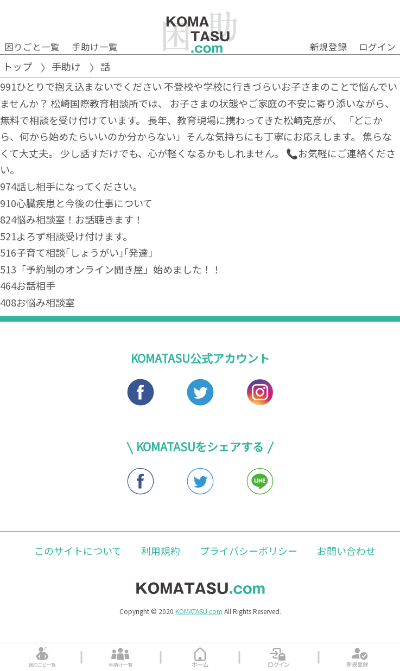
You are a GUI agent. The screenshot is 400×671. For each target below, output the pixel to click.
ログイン (377, 46)
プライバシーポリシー (248, 551)
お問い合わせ (346, 551)
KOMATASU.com (199, 611)
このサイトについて (78, 551)
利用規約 (160, 551)
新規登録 (328, 46)
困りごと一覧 (32, 46)
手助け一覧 (95, 46)
